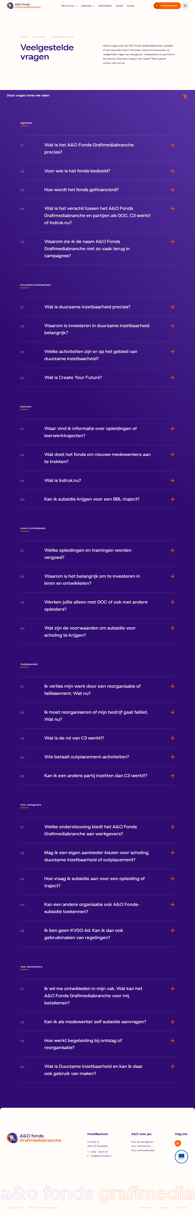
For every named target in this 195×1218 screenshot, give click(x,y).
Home (23, 37)
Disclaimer (163, 1207)
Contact (131, 5)
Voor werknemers (141, 1145)
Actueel (119, 5)
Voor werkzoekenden (143, 1150)
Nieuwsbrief (145, 1207)
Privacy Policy (181, 1207)
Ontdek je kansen (169, 6)
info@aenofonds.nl (99, 1156)
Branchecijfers (105, 5)
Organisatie (88, 5)
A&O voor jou (69, 5)
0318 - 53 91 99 (97, 1152)
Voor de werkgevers (142, 1141)
